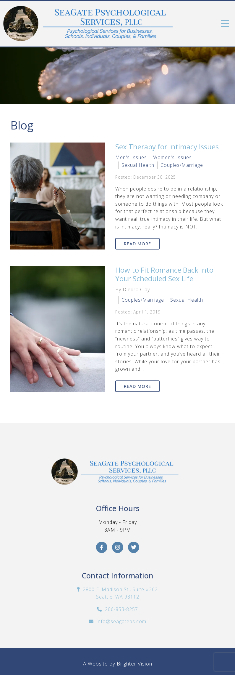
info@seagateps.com (121, 621)
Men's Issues (131, 157)
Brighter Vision (134, 663)
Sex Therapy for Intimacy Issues (167, 146)
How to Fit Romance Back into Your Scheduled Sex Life (164, 274)
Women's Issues (172, 157)
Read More (137, 244)
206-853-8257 (121, 609)
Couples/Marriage (182, 165)
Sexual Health (137, 165)
